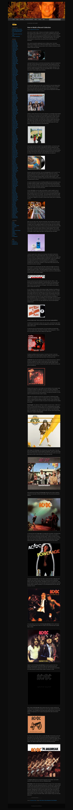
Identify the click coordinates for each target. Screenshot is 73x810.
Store (44, 19)
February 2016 (14, 179)
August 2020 (14, 114)
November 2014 (15, 197)
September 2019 (15, 127)
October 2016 (14, 169)
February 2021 (14, 106)
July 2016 (14, 173)
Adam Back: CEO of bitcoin (17, 29)
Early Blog (21, 19)
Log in (13, 240)
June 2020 (14, 116)
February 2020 (14, 121)
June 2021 (14, 103)
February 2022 (14, 94)
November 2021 (15, 98)
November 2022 (15, 85)
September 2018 (15, 141)
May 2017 (14, 161)
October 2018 (14, 140)
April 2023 (14, 79)
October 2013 (14, 210)
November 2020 (15, 110)
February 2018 (14, 150)
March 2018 (14, 149)
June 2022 (14, 91)
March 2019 (14, 134)
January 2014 (14, 209)
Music (35, 800)
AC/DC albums (41, 800)
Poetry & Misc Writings (16, 230)
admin (38, 29)
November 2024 (15, 61)
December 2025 (15, 45)
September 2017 (15, 156)
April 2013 (14, 215)
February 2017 (14, 164)
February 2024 (14, 69)
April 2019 (14, 133)
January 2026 (14, 44)
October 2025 (14, 47)
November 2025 (15, 46)
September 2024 (15, 63)
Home (14, 19)
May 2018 (14, 146)
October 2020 (14, 111)
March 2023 (14, 80)
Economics (32, 800)
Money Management (47, 800)
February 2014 (14, 208)
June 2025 (14, 52)
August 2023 (14, 75)
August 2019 (14, 128)
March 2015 (14, 192)
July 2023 (14, 76)
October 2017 (14, 155)
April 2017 (14, 162)
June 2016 (14, 174)
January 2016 (14, 180)
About (17, 19)
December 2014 (15, 196)
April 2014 (14, 205)
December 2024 (15, 59)
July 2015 (14, 187)
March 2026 (14, 41)
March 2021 (14, 105)
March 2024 (14, 68)
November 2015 (15, 182)
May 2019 (14, 132)
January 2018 (14, 151)
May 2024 (14, 65)
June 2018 (14, 145)
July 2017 (14, 158)
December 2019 (15, 123)
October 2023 (14, 73)
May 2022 (14, 92)
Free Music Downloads (29, 19)
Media (36, 19)
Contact (39, 19)
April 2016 (14, 176)
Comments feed (15, 243)
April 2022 (14, 93)
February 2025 (14, 57)
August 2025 (14, 50)
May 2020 (14, 117)
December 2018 (15, 138)
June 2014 (14, 203)
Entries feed (14, 241)
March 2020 (14, 120)
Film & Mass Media (15, 225)
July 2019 (14, 129)
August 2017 (14, 157)
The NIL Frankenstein (16, 36)
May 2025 (14, 53)
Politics (13, 231)
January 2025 (14, 58)
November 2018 (15, 139)
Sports (13, 235)
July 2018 (14, 144)
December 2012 (15, 217)
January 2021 (14, 108)
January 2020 (14, 122)
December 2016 (15, 167)
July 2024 (14, 64)
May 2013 (14, 214)
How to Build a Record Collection (39, 27)
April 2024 (14, 67)
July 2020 (14, 115)
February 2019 (14, 135)
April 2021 (14, 104)
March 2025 (14, 56)
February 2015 (14, 193)
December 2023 (15, 70)
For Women (14, 226)
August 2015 (14, 186)
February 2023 (14, 81)
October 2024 (14, 62)
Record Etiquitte (54, 800)
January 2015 (14, 194)
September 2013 (15, 211)
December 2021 (15, 97)
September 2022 (15, 87)
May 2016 (14, 175)
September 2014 (15, 199)
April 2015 (14, 191)
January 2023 (14, 82)
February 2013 (14, 216)
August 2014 (14, 200)
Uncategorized (14, 236)
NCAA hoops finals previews (17, 30)
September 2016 (15, 170)
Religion (13, 232)
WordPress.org (15, 244)
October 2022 (14, 86)
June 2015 (14, 188)
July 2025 (14, 51)
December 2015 (15, 181)
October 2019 (14, 126)
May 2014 (14, 204)
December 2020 (15, 109)
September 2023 (15, 74)
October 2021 (14, 99)
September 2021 (15, 100)
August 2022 (14, 88)
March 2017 (14, 163)
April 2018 (14, 147)
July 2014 (14, 202)
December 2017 (15, 152)
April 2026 (14, 40)
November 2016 (15, 168)
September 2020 (15, 112)
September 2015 (15, 185)
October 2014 (14, 198)
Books (13, 223)
